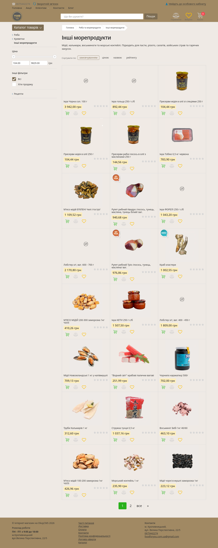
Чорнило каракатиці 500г (174, 375)
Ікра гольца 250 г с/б (123, 101)
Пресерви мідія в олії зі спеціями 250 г (181, 101)
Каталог (82, 542)
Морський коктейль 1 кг (125, 480)
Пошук (151, 16)
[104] (21, 63)
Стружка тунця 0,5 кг (123, 428)
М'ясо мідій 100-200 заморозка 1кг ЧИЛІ (83, 482)
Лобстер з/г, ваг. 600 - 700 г (79, 264)
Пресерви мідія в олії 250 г (79, 154)
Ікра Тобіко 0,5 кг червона (174, 154)
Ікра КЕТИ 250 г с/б (122, 320)
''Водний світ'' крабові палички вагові (133, 375)
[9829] (38, 63)
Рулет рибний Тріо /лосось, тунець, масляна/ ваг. (131, 266)
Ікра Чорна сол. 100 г (75, 101)
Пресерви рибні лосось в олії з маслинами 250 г (129, 155)
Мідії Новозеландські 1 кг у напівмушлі (86, 375)
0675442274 (23, 3)
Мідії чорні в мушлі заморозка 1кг (179, 480)
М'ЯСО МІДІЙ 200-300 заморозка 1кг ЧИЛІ (84, 321)
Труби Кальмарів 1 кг (75, 428)
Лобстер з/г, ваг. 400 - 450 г (175, 320)
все (139, 505)
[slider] (14, 57)
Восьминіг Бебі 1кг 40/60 (173, 428)
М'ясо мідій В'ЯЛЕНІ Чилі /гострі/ (82, 209)
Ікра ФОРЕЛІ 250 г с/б (172, 209)
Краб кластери (168, 264)
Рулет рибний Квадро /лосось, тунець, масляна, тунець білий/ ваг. (133, 210)
